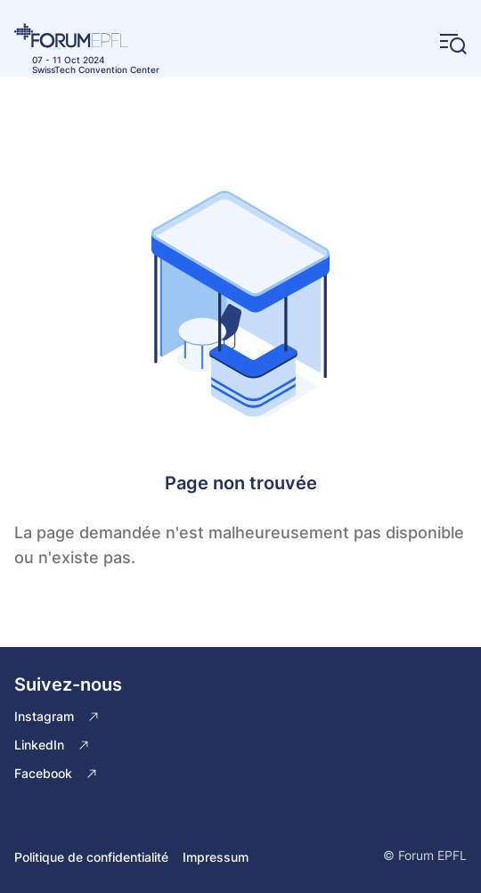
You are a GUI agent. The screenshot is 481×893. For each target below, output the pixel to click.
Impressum (216, 856)
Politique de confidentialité (91, 856)
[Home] (86, 35)
